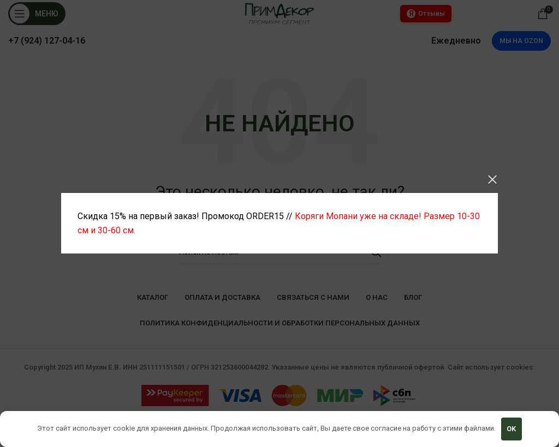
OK (511, 429)
